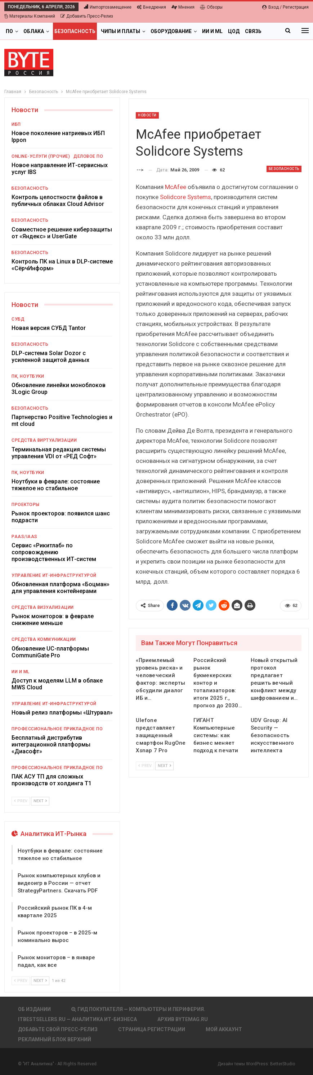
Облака (33, 31)
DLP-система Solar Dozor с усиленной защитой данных (50, 356)
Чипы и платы (120, 31)
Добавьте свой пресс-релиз (58, 1029)
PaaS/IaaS (24, 536)
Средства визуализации (43, 607)
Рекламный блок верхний (54, 1039)
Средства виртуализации (44, 440)
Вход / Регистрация (285, 7)
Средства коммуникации (44, 639)
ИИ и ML (212, 31)
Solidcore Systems (185, 197)
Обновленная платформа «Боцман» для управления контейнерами (60, 587)
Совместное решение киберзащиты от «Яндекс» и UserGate (62, 233)
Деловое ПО (88, 156)
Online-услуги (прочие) (41, 156)
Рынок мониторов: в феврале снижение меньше (53, 619)
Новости (147, 115)
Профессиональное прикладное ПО (57, 728)
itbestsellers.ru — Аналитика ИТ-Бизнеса (77, 1019)
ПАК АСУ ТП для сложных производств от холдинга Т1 (51, 780)
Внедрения (151, 7)
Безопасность (74, 31)
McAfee (175, 186)
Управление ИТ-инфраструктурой (54, 575)
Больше (256, 31)
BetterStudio (282, 1063)
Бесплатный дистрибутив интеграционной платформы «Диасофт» (51, 744)
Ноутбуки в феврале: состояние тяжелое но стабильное (56, 485)
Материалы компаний (29, 16)
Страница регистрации (151, 1029)
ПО (9, 31)
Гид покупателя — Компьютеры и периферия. (138, 1009)
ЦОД (234, 31)
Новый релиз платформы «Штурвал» (62, 712)
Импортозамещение (107, 7)
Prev (145, 765)
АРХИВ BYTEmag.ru (182, 1019)
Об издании (34, 1009)
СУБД (18, 319)
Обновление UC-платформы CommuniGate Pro (50, 652)
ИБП (16, 124)
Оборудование (171, 31)
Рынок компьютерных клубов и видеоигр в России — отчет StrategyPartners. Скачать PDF (59, 883)
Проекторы (26, 504)
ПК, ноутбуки (28, 376)
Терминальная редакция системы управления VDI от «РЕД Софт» (59, 453)
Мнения (182, 7)
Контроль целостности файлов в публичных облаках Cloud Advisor (58, 200)
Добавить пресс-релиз (87, 16)
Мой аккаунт (224, 1029)
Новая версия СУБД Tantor (49, 328)
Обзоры (211, 7)
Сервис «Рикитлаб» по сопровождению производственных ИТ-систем (54, 552)
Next (164, 765)
